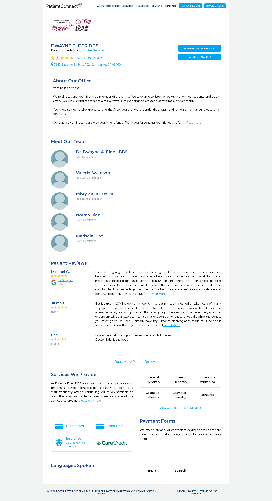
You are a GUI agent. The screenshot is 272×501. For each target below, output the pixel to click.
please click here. (90, 400)
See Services (96, 50)
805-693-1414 (200, 57)
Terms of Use (208, 491)
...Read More (192, 122)
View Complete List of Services (180, 408)
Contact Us (197, 493)
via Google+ (65, 280)
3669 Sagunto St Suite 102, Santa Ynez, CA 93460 (87, 64)
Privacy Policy (186, 491)
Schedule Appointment (200, 48)
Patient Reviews (90, 58)
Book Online (215, 5)
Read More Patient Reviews (136, 362)
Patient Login (190, 5)
